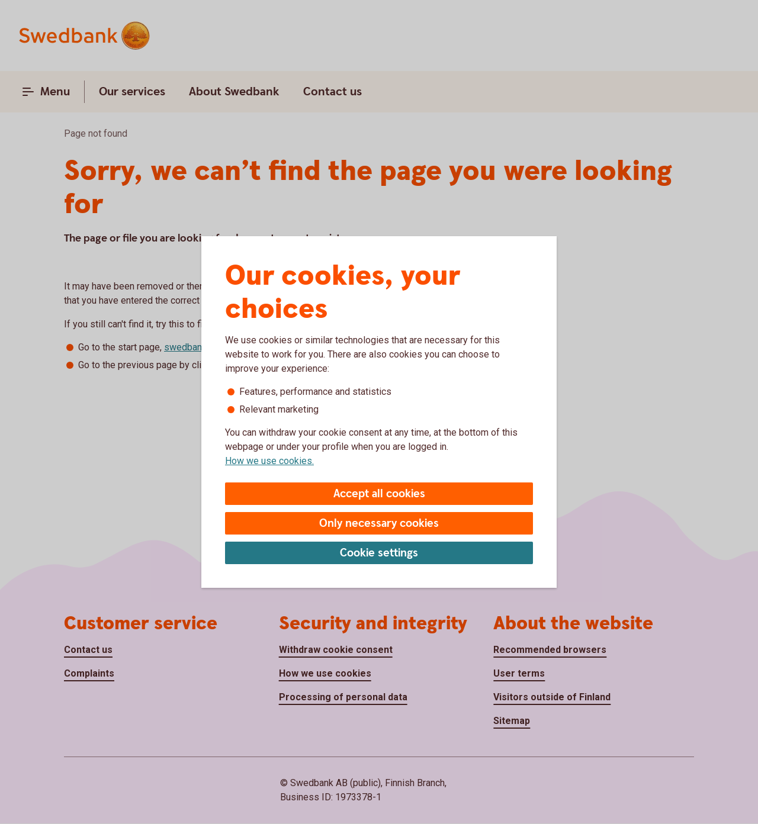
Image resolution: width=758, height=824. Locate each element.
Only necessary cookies (379, 523)
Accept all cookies (379, 494)
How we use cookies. (269, 460)
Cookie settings (379, 553)
